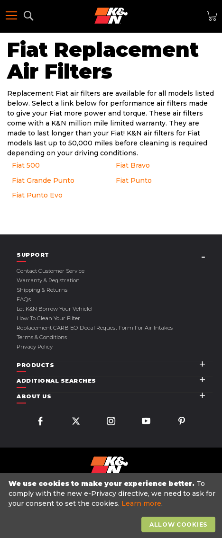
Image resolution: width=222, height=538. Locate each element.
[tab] (115, 255)
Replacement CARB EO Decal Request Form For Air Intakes (95, 327)
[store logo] (111, 16)
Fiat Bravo (133, 165)
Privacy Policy (35, 346)
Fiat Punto (134, 180)
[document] (112, 506)
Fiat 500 (26, 165)
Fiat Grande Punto (43, 180)
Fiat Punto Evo (37, 195)
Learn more (141, 503)
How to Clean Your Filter (48, 318)
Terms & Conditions (42, 337)
